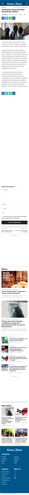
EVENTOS (3, 289)
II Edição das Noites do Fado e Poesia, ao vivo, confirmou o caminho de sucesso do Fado (21, 440)
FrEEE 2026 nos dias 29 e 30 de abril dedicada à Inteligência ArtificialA (18, 349)
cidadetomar (5, 14)
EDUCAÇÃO (12, 346)
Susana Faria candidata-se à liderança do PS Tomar (18, 339)
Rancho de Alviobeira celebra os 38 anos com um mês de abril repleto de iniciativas (7, 440)
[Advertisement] (14, 141)
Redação (8, 289)
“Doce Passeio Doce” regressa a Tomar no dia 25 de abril (14, 292)
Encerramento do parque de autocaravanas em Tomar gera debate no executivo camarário (18, 369)
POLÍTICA (11, 337)
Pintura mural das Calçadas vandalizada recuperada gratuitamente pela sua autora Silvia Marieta (13, 324)
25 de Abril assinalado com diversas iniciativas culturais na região (18, 358)
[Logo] (14, 3)
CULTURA (3, 7)
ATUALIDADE (12, 364)
